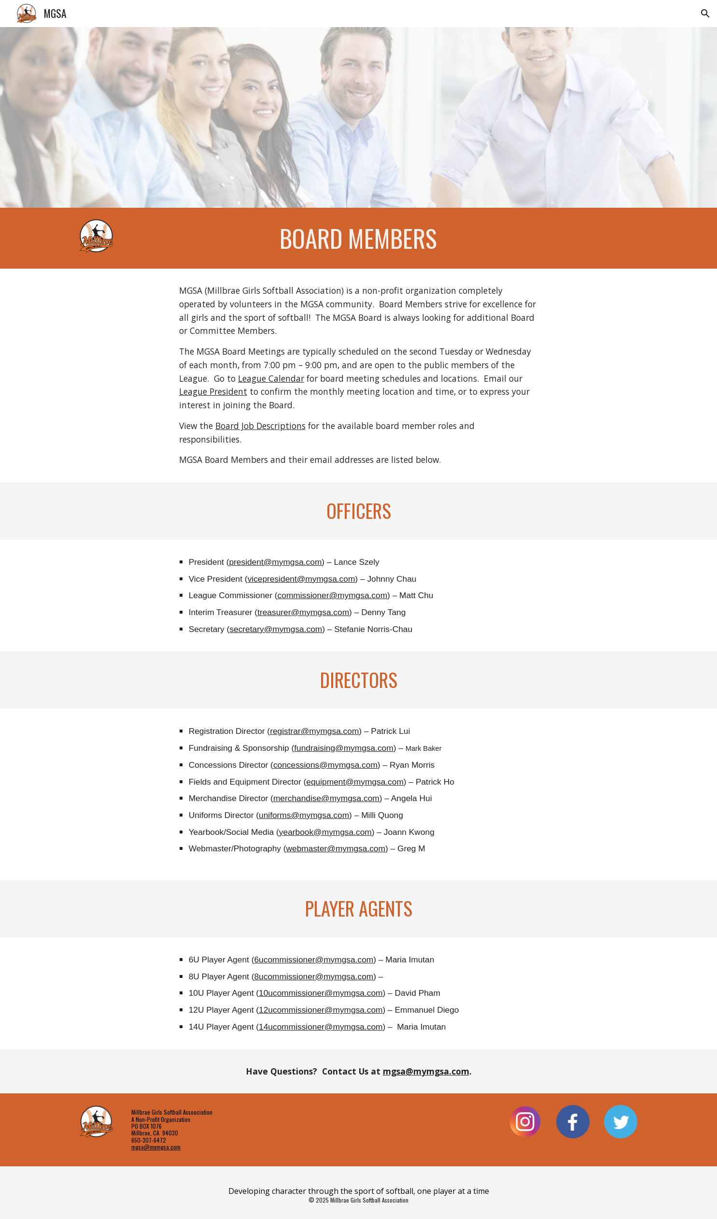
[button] (705, 13)
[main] (358, 238)
